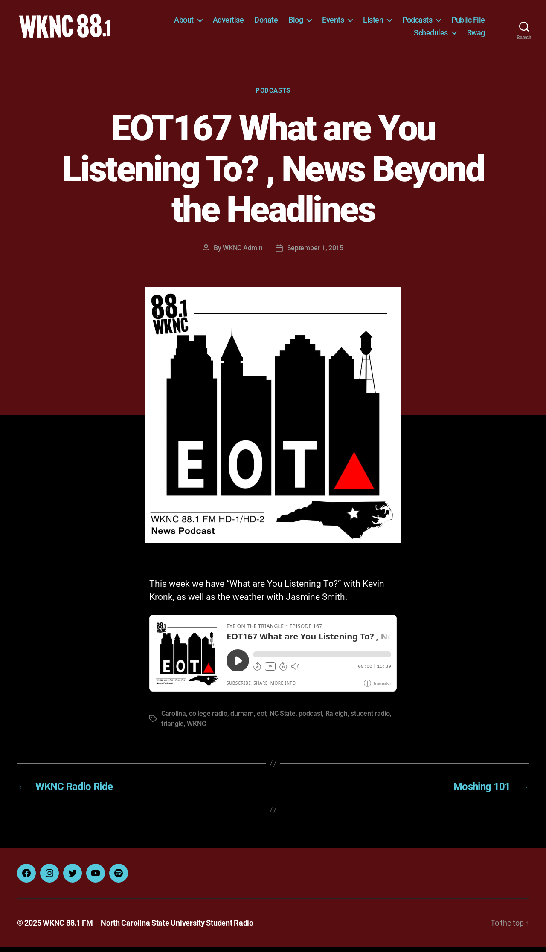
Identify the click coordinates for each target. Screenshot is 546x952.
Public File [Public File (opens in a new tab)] (468, 22)
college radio (208, 719)
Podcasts (417, 22)
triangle (172, 729)
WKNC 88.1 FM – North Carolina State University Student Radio (148, 927)
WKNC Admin (242, 253)
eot (261, 719)
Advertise (228, 22)
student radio (370, 719)
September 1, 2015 (315, 253)
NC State (283, 719)
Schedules (431, 34)
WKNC (196, 729)
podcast (310, 719)
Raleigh (336, 719)
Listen (373, 22)
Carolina (173, 719)
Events (333, 22)
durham (241, 719)
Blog (295, 22)
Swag (476, 34)
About (184, 22)
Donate (266, 22)
